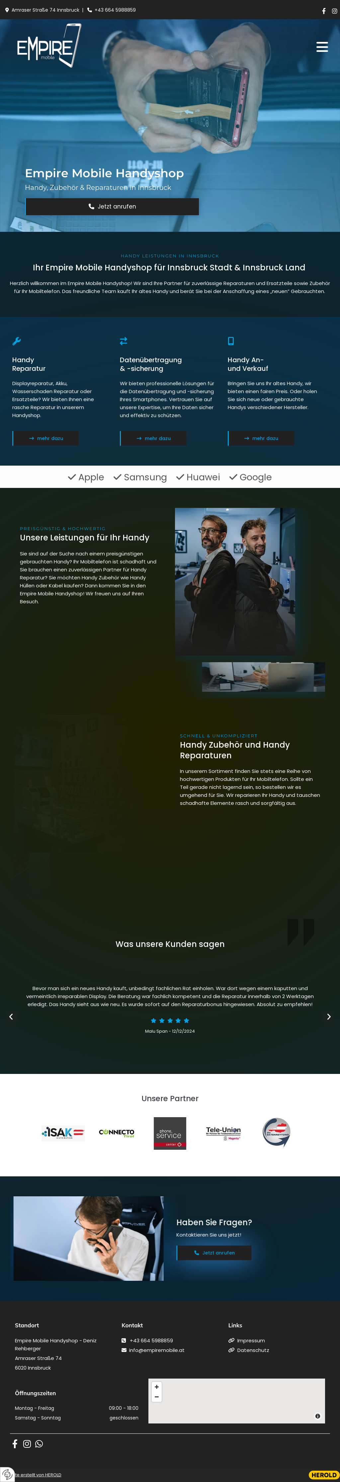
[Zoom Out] (157, 1397)
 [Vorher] (12, 1016)
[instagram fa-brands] (27, 1444)
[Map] (236, 1401)
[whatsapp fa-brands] (39, 1444)
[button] (251, 47)
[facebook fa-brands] (15, 1444)
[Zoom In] (157, 1387)
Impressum (251, 1340)
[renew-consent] (7, 1474)
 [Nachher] (328, 1016)
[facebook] (324, 11)
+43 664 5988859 (115, 10)
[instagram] (334, 11)
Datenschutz (253, 1350)
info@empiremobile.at (157, 1350)
